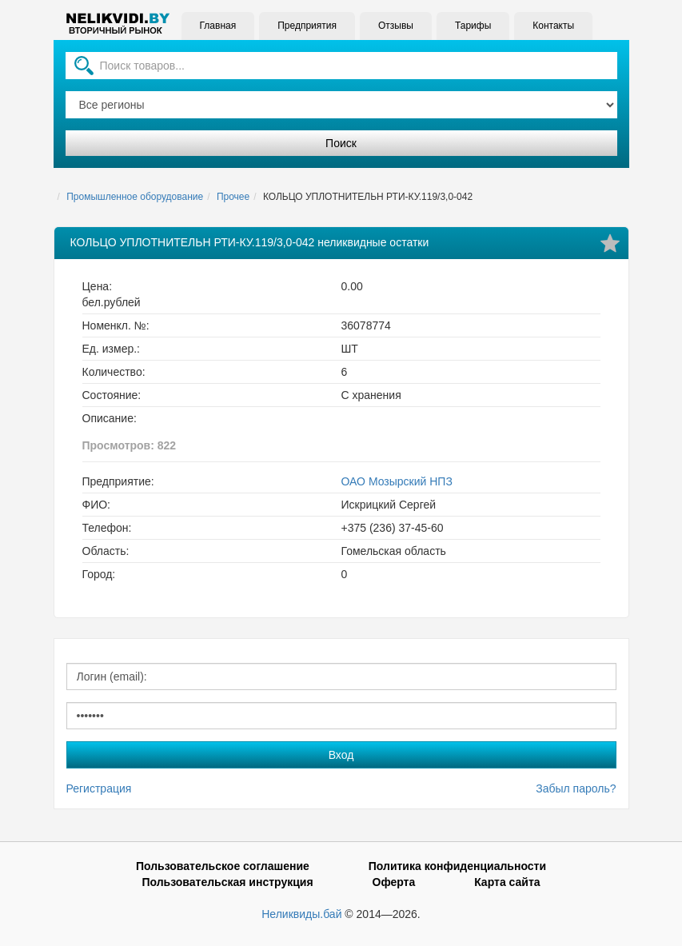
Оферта (394, 882)
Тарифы (473, 25)
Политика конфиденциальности (457, 866)
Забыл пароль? (576, 788)
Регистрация (99, 788)
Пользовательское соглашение (222, 866)
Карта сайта (507, 882)
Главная (218, 25)
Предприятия (307, 25)
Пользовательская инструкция (227, 882)
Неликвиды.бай (301, 914)
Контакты (553, 25)
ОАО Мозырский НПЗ (397, 481)
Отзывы (395, 25)
